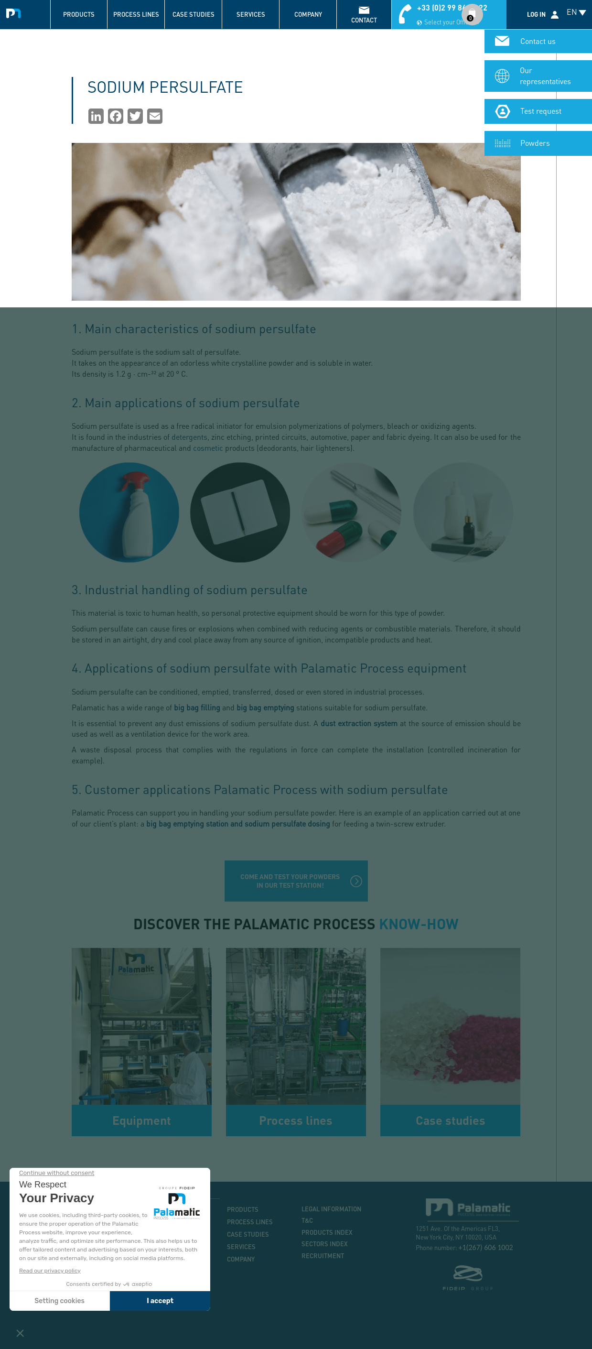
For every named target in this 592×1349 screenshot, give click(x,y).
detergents (189, 437)
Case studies (193, 14)
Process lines (136, 14)
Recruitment (322, 1256)
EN (572, 12)
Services (251, 14)
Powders (535, 143)
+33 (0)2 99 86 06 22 (452, 7)
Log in (536, 14)
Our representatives (545, 75)
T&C (307, 1220)
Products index (327, 1232)
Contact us (538, 41)
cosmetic (208, 448)
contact (364, 20)
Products (79, 14)
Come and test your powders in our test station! (290, 880)
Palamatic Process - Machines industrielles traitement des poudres (15, 12)
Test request (540, 111)
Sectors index (324, 1244)
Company (308, 14)
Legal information (331, 1209)
